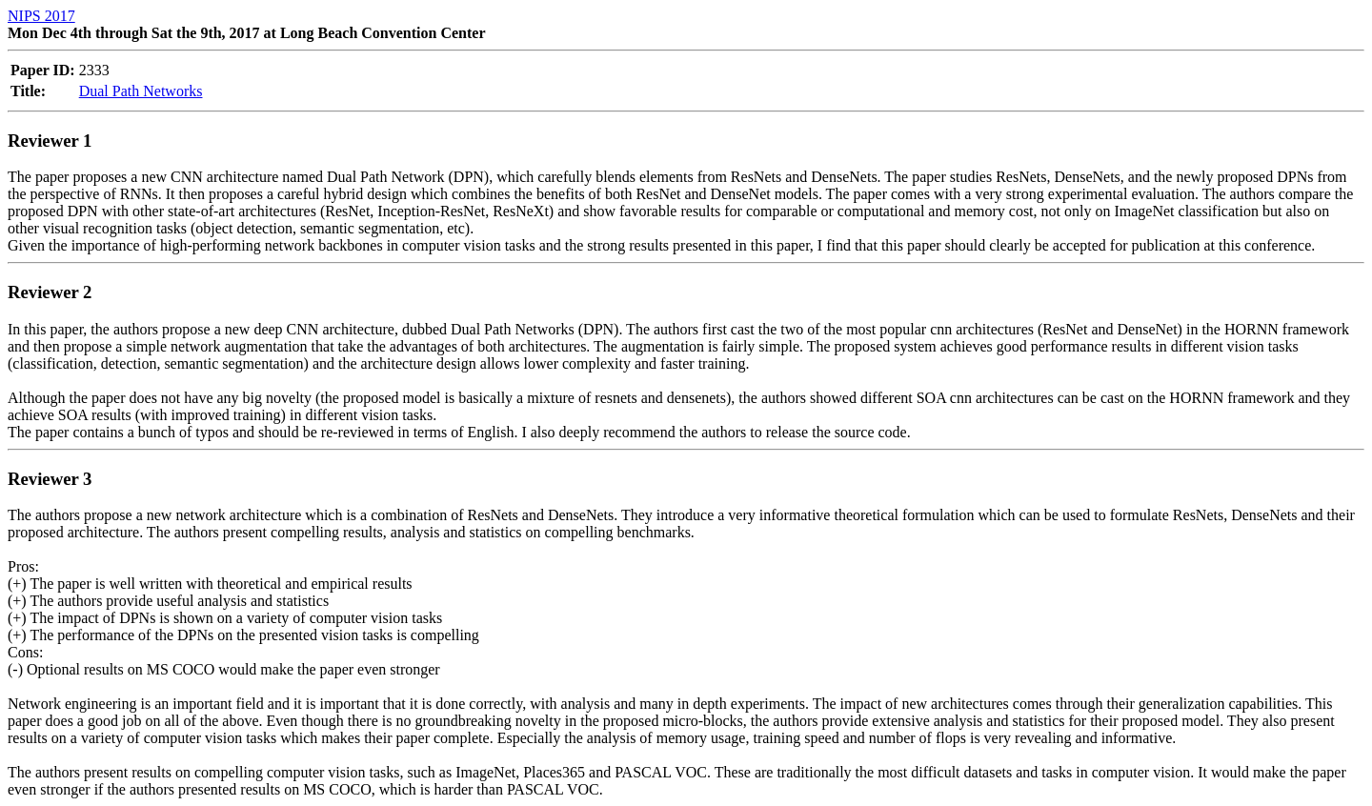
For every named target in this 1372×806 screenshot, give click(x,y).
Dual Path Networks (141, 91)
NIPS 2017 (41, 16)
